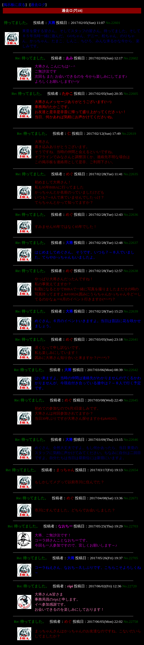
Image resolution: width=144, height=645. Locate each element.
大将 (51, 23)
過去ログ (38, 5)
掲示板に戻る (14, 5)
